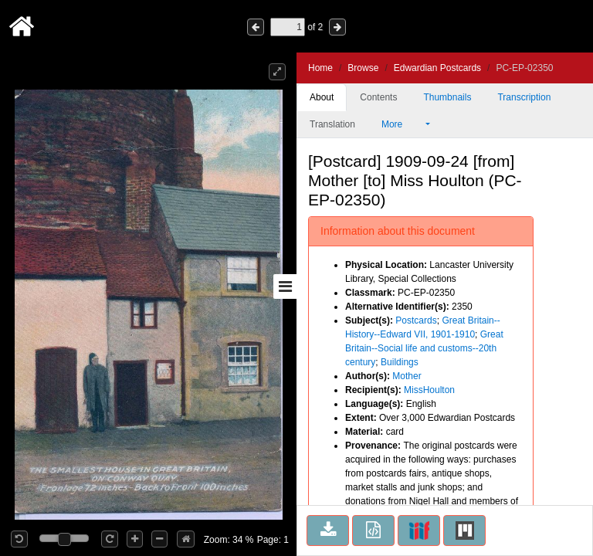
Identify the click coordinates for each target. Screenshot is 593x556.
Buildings (399, 362)
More (402, 124)
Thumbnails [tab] (447, 97)
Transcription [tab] (524, 97)
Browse (362, 68)
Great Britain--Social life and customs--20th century (424, 348)
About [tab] (322, 97)
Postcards (415, 320)
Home (320, 68)
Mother (406, 376)
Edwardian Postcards (437, 68)
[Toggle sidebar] (284, 286)
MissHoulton (429, 390)
